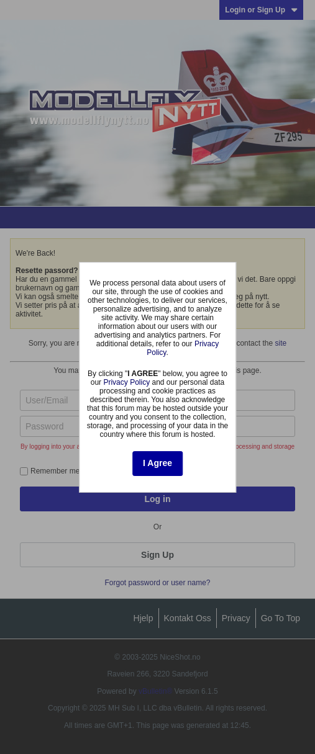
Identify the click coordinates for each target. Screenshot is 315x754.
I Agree (157, 463)
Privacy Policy (126, 382)
